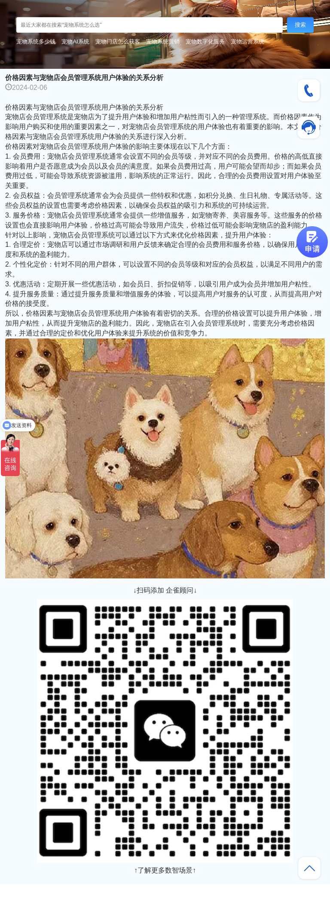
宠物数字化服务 (205, 41)
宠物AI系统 (75, 41)
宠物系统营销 (163, 41)
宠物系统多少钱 (35, 41)
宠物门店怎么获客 (117, 41)
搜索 (300, 25)
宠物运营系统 (247, 41)
